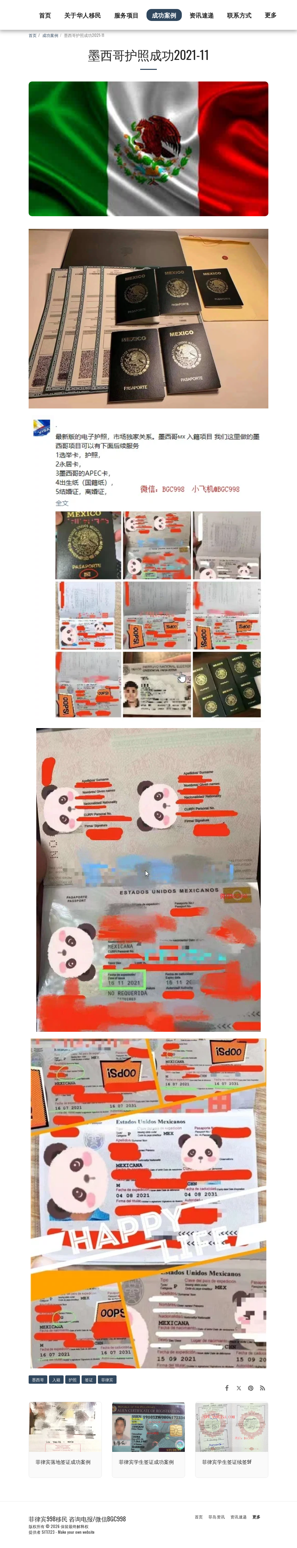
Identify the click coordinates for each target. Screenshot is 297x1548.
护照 (73, 1379)
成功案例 (50, 35)
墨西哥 (38, 1379)
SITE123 (48, 1532)
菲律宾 (107, 1379)
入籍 (56, 1379)
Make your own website (76, 1532)
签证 (89, 1379)
